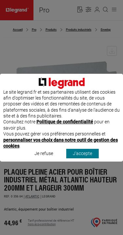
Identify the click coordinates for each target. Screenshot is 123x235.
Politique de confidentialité (64, 128)
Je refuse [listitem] (43, 159)
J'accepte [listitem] (82, 159)
